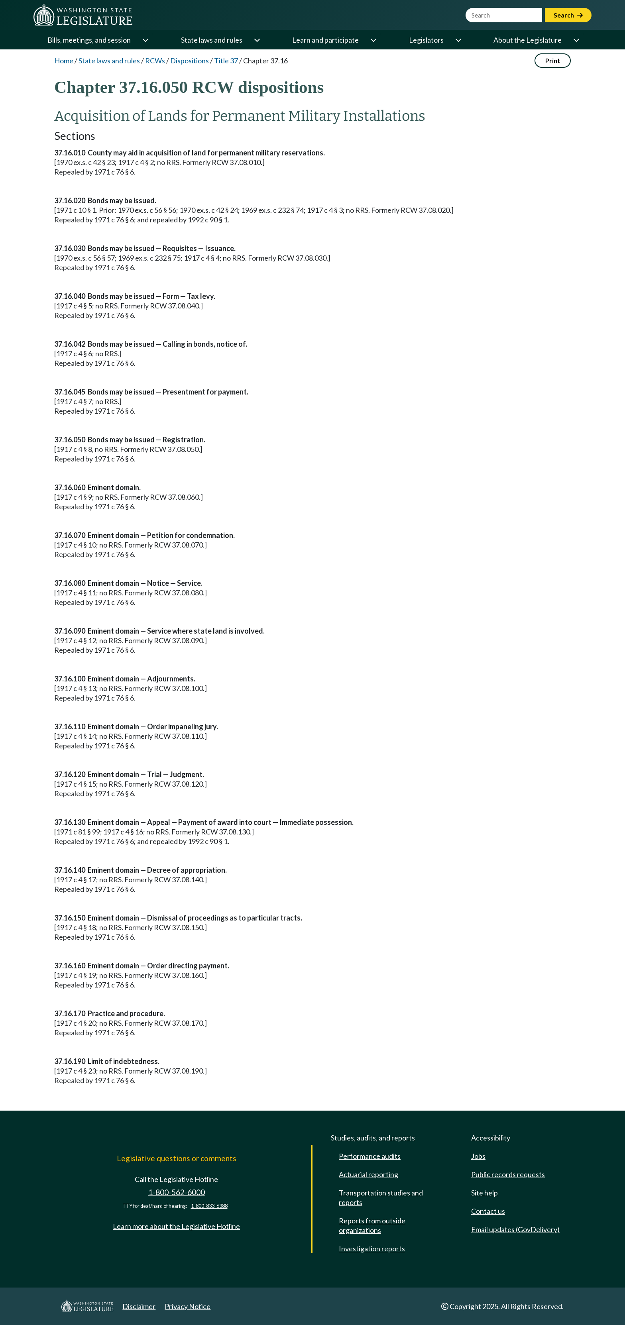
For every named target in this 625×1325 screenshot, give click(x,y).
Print (552, 60)
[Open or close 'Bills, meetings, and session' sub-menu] (145, 40)
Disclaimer (138, 1306)
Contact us (488, 1211)
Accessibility (490, 1137)
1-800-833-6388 (209, 1206)
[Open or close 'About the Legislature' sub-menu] (576, 40)
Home (63, 60)
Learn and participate (325, 39)
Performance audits (370, 1156)
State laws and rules (211, 39)
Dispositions (189, 60)
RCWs (155, 60)
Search (568, 15)
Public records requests (508, 1174)
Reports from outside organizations (372, 1225)
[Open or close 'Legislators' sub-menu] (458, 40)
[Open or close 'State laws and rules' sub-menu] (256, 40)
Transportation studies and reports (381, 1197)
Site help (484, 1192)
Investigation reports (372, 1248)
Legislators (426, 39)
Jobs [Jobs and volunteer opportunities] (478, 1156)
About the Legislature (527, 39)
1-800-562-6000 (176, 1192)
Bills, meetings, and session (89, 39)
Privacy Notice (187, 1306)
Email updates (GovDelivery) (515, 1229)
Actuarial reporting (368, 1174)
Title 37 (226, 60)
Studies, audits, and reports (373, 1137)
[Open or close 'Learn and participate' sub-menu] (373, 40)
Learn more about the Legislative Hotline (176, 1226)
